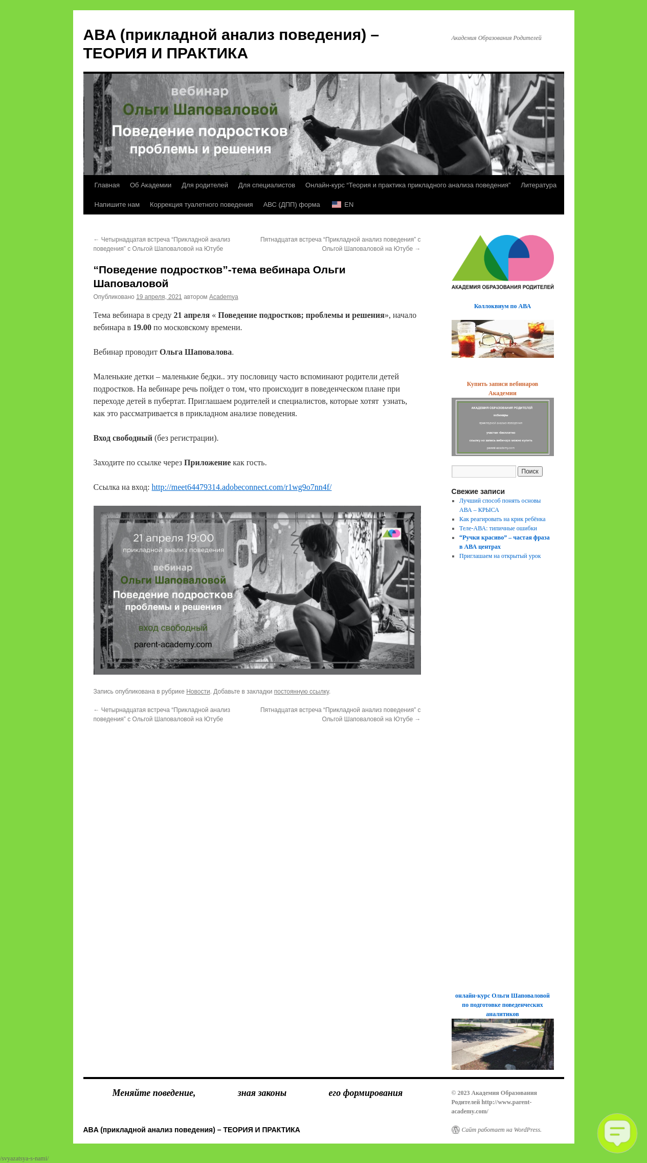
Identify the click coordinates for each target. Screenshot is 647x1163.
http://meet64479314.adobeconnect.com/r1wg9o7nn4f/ (242, 487)
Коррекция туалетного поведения (201, 204)
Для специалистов (266, 185)
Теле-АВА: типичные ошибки (498, 528)
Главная (107, 185)
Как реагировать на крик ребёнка (502, 519)
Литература (538, 185)
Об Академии (150, 185)
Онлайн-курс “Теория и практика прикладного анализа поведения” (407, 185)
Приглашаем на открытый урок (500, 555)
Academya (223, 296)
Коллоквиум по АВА (502, 306)
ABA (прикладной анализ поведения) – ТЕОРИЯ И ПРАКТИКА (191, 1130)
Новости (198, 691)
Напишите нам (117, 204)
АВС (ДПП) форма (291, 204)
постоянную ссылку (301, 691)
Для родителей (205, 185)
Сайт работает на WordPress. (502, 1129)
